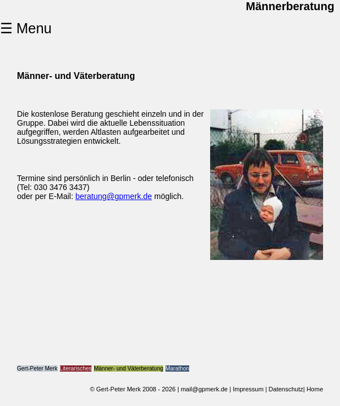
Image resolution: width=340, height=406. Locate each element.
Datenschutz (286, 389)
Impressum (248, 389)
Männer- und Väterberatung (128, 368)
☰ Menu (25, 28)
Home (315, 389)
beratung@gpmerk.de (113, 196)
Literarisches (76, 368)
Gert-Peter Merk (37, 368)
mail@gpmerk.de (204, 389)
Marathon (177, 368)
